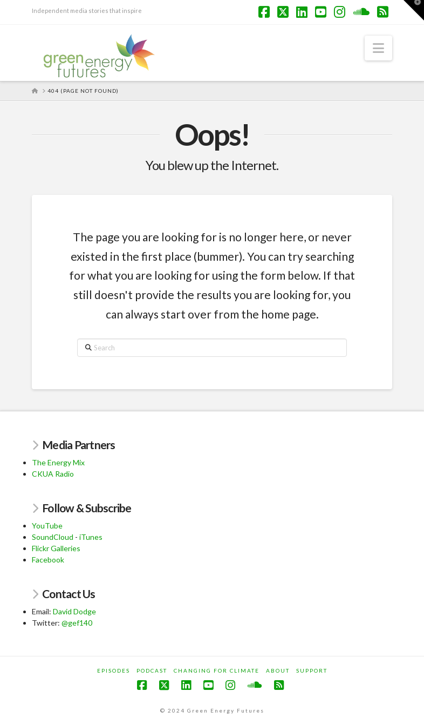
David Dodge (74, 611)
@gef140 (76, 622)
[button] (378, 48)
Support (311, 670)
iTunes (90, 536)
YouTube (47, 525)
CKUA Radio (53, 473)
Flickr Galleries (56, 548)
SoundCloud (52, 536)
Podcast (151, 670)
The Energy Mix (58, 462)
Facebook (48, 559)
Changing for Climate (216, 670)
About (278, 670)
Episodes (113, 670)
